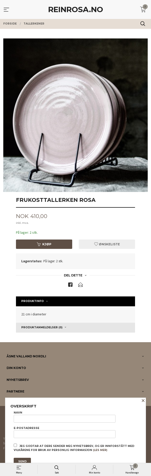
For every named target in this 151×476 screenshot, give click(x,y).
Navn (65, 417)
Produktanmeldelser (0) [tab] (41, 327)
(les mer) (100, 450)
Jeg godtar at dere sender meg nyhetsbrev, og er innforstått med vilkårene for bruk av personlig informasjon (74, 448)
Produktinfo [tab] (32, 301)
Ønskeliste (107, 244)
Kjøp (44, 244)
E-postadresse (65, 432)
